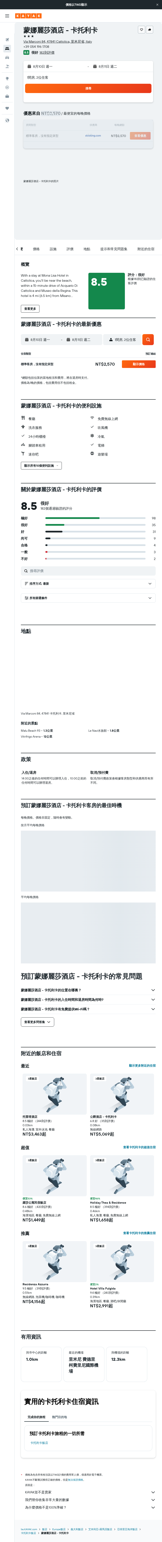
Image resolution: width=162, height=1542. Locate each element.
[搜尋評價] (91, 571)
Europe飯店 (59, 1529)
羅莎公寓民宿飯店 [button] (34, 1203)
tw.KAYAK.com (29, 1529)
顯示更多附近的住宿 (142, 1065)
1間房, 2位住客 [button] (37, 77)
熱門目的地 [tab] (59, 1417)
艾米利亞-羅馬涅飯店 (100, 1529)
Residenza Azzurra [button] (35, 1284)
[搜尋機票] (7, 29)
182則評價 (46, 52)
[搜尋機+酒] (7, 55)
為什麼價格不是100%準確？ (90, 1507)
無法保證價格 (75, 1479)
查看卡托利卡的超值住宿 (139, 1147)
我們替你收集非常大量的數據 (90, 1499)
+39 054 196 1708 (36, 46)
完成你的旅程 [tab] (36, 1417)
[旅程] (7, 97)
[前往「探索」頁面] (7, 67)
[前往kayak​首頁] (28, 15)
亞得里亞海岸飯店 (127, 1529)
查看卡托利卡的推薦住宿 (139, 1233)
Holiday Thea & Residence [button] (108, 1203)
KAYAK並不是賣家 (90, 1492)
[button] (157, 4)
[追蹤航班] (7, 76)
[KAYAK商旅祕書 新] (7, 85)
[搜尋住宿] (7, 37)
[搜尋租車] (7, 46)
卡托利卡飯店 (39, 1443)
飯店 (44, 1529)
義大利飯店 (77, 1529)
